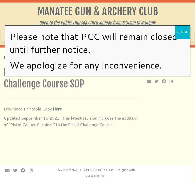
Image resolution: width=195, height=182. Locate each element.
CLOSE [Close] (182, 32)
